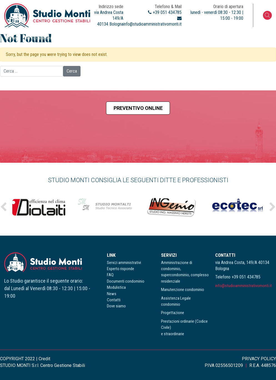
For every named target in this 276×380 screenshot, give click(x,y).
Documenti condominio (148, 38)
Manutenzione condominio (182, 289)
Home (11, 38)
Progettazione (172, 312)
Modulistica (188, 38)
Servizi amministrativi (44, 38)
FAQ (115, 38)
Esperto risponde (88, 38)
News (213, 38)
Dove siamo (259, 38)
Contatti (233, 38)
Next (272, 207)
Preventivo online (138, 108)
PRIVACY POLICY (259, 358)
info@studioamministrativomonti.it (243, 285)
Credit (44, 358)
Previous (3, 207)
